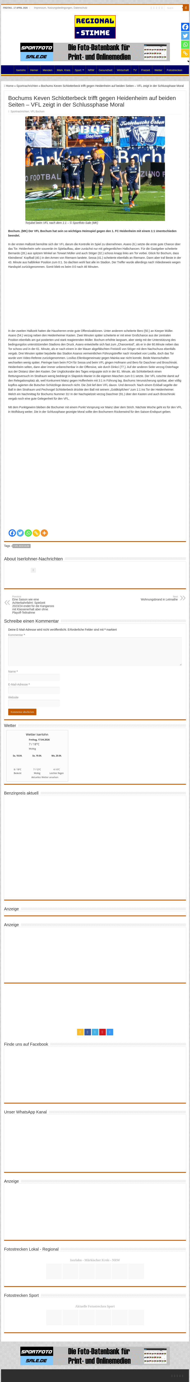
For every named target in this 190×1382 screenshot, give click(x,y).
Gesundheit (106, 70)
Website (13, 697)
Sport (78, 70)
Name (13, 671)
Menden (47, 70)
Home (8, 69)
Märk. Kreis (63, 70)
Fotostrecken (174, 70)
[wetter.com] (17, 778)
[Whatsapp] (28, 533)
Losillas (71, 358)
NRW (91, 70)
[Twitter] (20, 533)
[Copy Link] (36, 533)
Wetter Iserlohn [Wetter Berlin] (37, 734)
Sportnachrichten (27, 85)
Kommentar (16, 635)
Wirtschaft (123, 70)
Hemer (34, 70)
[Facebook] (12, 533)
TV (135, 70)
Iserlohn (21, 70)
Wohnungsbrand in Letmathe (157, 598)
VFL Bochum (37, 111)
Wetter (158, 70)
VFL (61, 244)
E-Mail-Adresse (19, 684)
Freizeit (145, 70)
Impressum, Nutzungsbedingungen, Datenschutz (60, 7)
